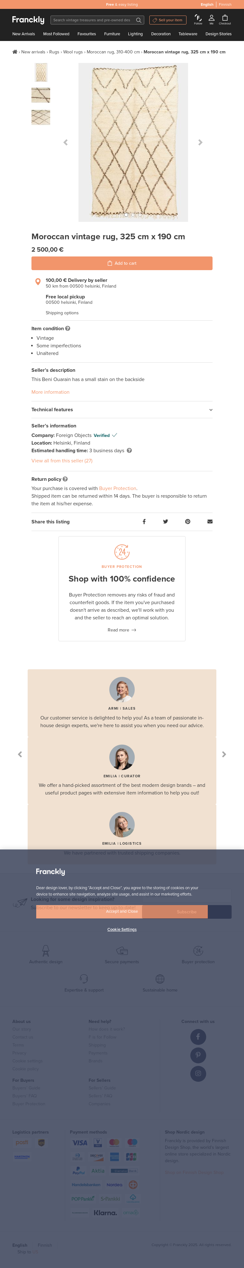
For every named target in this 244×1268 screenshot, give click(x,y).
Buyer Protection (117, 488)
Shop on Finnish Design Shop (194, 1172)
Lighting (135, 34)
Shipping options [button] (62, 313)
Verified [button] (102, 435)
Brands (96, 1061)
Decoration (161, 34)
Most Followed (56, 34)
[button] (66, 142)
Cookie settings (27, 1061)
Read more (118, 630)
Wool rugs (73, 52)
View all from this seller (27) (61, 461)
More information (50, 392)
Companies (100, 1104)
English (207, 4)
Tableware (188, 34)
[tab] (122, 409)
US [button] (35, 1252)
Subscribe (187, 912)
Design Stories (219, 34)
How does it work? (107, 1029)
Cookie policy (25, 1069)
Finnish (225, 4)
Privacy (19, 1053)
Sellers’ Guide (102, 1088)
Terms (18, 1045)
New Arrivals (23, 34)
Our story (21, 1029)
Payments (98, 1053)
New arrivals (33, 52)
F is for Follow (102, 1037)
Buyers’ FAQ (24, 1096)
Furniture (112, 34)
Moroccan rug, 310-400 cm (113, 52)
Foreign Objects (74, 435)
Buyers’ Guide (26, 1088)
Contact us (22, 1037)
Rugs (54, 52)
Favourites (87, 34)
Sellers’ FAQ (100, 1096)
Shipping (97, 1045)
